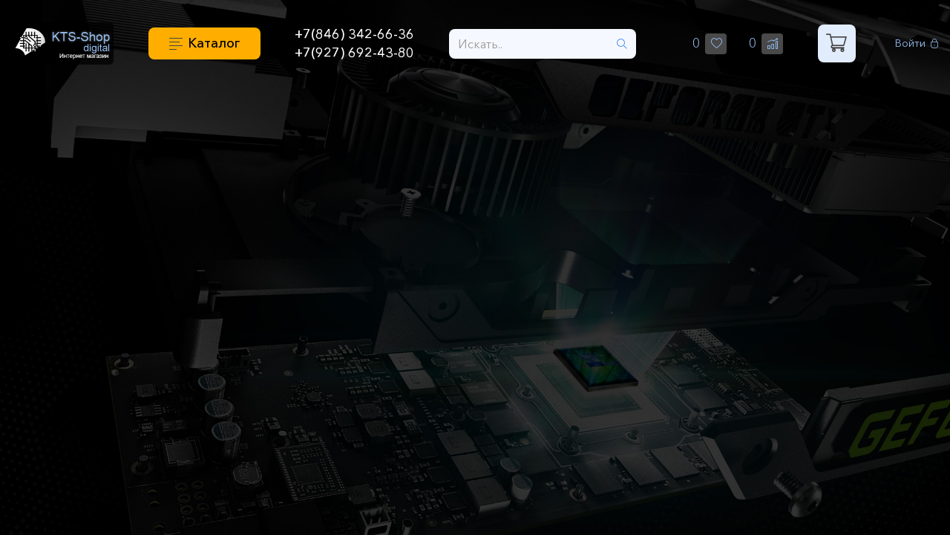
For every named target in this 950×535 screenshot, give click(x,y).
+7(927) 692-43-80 (354, 53)
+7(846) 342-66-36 (354, 34)
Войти (917, 43)
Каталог (214, 43)
